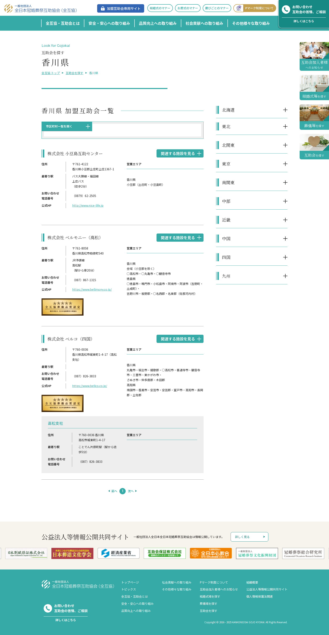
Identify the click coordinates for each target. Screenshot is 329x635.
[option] (122, 553)
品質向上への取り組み (158, 23)
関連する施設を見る (178, 153)
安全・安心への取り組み (109, 23)
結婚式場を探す (210, 596)
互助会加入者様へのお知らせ (219, 589)
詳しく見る (242, 537)
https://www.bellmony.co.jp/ (92, 289)
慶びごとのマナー (217, 8)
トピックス (128, 589)
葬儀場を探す (208, 603)
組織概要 (252, 582)
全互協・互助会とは (63, 23)
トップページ (130, 582)
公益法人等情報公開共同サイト (266, 589)
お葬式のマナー (188, 8)
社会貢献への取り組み (204, 23)
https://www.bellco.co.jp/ (89, 386)
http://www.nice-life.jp (87, 205)
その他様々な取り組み (251, 23)
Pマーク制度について (253, 8)
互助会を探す (74, 73)
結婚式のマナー (160, 8)
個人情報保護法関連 (259, 596)
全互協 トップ (51, 73)
